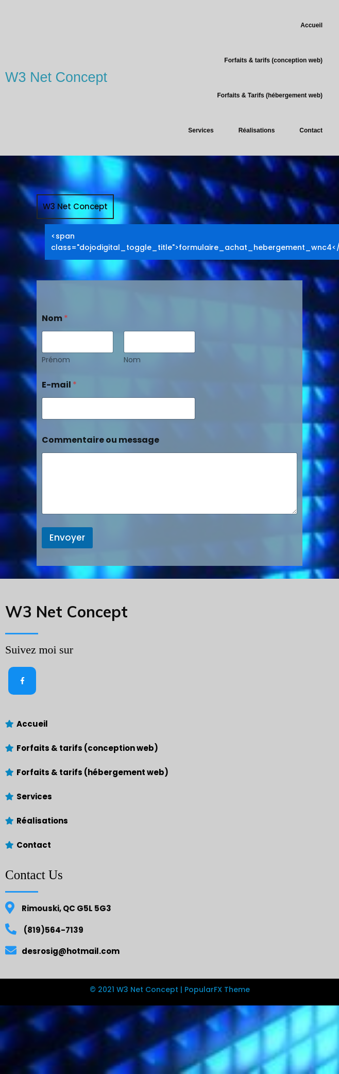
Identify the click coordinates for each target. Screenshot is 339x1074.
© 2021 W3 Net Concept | (137, 1024)
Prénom (56, 395)
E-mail (59, 420)
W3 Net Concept (75, 241)
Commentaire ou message (100, 475)
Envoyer (67, 572)
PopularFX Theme (217, 1024)
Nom (132, 395)
